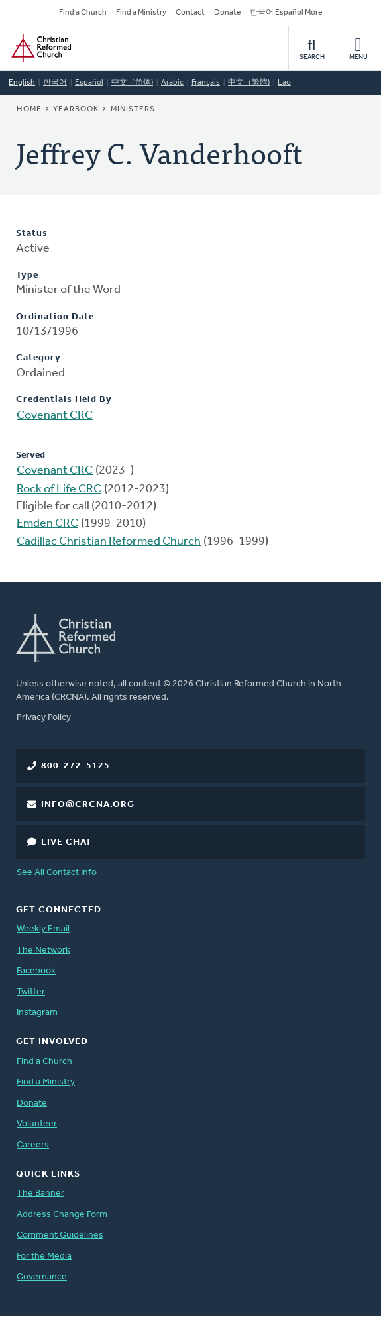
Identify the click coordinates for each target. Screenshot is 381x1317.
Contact (190, 13)
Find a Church (83, 13)
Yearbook (76, 109)
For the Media (44, 1256)
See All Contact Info (57, 873)
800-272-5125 (75, 766)
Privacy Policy (44, 718)
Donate (227, 13)
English (22, 83)
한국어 (55, 83)
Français (205, 83)
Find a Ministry (141, 13)
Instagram (37, 1013)
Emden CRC (47, 523)
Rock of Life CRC (59, 489)
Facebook (36, 971)
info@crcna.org (88, 805)
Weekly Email (43, 929)
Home (29, 109)
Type (27, 275)
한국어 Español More (286, 13)
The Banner (40, 1193)
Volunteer (37, 1124)
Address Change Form (62, 1215)
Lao (284, 83)
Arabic (172, 83)
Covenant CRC (55, 415)
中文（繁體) (249, 83)
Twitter (31, 992)
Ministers (133, 109)
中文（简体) (132, 83)
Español (89, 83)
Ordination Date (55, 317)
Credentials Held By (64, 400)
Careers (33, 1145)
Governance (42, 1277)
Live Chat (66, 842)
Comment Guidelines (60, 1235)
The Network (43, 950)
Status (32, 233)
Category (38, 358)
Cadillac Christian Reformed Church (109, 541)
